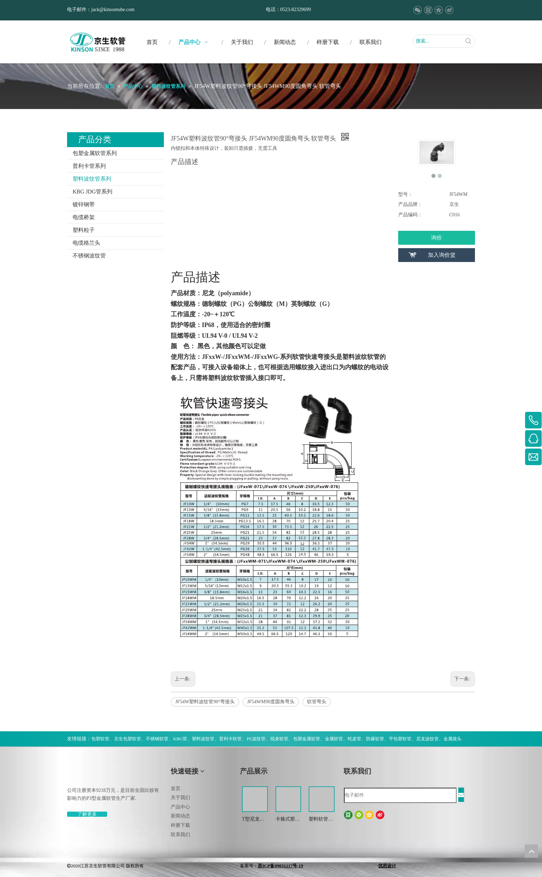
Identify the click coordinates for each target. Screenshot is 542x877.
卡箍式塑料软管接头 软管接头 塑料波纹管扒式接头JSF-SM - (288, 819)
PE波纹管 (255, 738)
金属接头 (452, 738)
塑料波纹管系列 (92, 179)
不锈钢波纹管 (89, 256)
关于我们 (180, 797)
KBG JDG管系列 (92, 192)
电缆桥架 (84, 217)
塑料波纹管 (203, 738)
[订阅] (461, 794)
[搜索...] (437, 41)
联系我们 (180, 834)
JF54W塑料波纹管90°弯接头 (205, 701)
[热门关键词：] (468, 41)
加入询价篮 (442, 255)
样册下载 (180, 825)
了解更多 (87, 814)
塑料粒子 (84, 230)
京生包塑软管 (127, 738)
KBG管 (180, 738)
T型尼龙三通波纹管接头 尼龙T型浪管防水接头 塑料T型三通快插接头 (254, 819)
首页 (175, 788)
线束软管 (279, 738)
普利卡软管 (230, 738)
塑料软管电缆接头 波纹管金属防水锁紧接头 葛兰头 (321, 819)
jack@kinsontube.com (112, 9)
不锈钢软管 (157, 738)
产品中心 (180, 807)
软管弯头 (316, 701)
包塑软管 (100, 738)
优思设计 (387, 865)
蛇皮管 (354, 738)
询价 (436, 238)
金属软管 (334, 738)
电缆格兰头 (86, 243)
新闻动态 (180, 816)
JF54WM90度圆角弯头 (271, 701)
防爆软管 (375, 738)
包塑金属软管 (306, 738)
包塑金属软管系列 (95, 153)
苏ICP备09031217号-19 (280, 865)
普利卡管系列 (89, 166)
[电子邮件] (400, 795)
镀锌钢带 (84, 204)
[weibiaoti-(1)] (72, 773)
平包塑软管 (400, 738)
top (531, 851)
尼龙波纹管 (427, 738)
